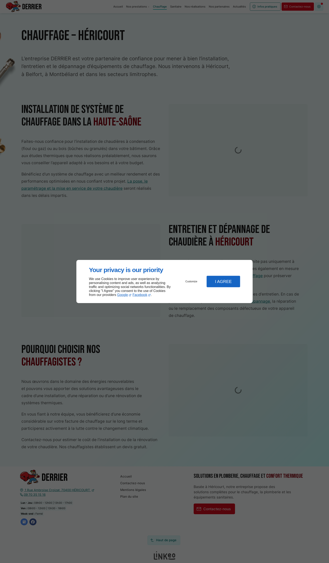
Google (122, 295)
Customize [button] (191, 281)
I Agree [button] (223, 281)
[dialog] (164, 281)
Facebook (140, 295)
